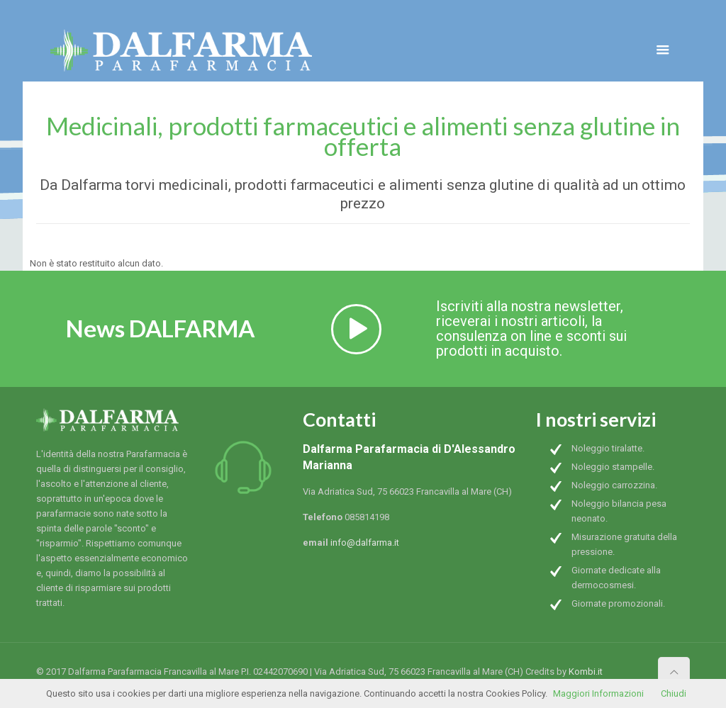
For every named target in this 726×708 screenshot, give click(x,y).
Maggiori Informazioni (598, 693)
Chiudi (673, 693)
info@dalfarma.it (364, 542)
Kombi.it (586, 671)
